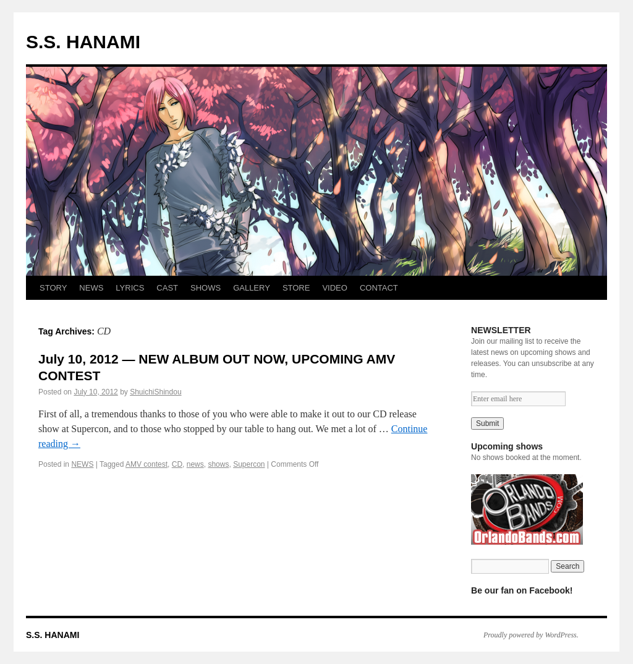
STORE (296, 287)
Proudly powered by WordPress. (531, 635)
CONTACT (379, 287)
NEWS (91, 287)
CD (177, 464)
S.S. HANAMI (83, 42)
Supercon (249, 464)
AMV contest (146, 464)
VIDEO (334, 287)
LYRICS (130, 287)
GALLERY (251, 287)
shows (218, 464)
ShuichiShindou (155, 392)
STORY (53, 287)
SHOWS (205, 287)
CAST (167, 287)
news (195, 464)
